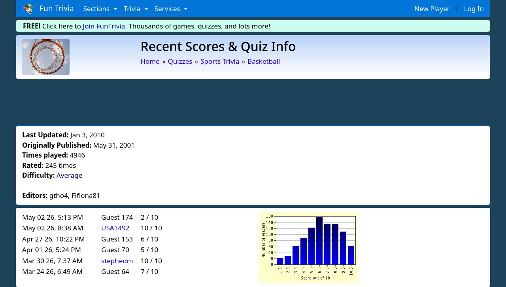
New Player (431, 8)
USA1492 (115, 227)
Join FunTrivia (104, 25)
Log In (474, 8)
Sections (97, 8)
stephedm (117, 260)
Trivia (133, 8)
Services (168, 8)
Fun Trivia (48, 9)
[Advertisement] (253, 101)
